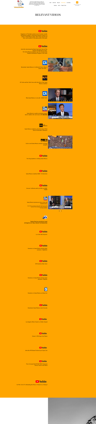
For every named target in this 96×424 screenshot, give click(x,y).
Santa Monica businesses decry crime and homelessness (36, 202)
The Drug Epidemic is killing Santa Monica (37, 158)
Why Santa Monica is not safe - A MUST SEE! (34, 98)
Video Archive (63, 2)
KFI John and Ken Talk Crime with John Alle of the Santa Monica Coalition (34, 82)
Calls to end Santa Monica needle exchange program (37, 144)
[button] (60, 65)
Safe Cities (54, 2)
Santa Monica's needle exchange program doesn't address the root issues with (35, 114)
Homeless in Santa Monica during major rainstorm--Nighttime (35, 249)
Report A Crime (63, 5)
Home (50, 2)
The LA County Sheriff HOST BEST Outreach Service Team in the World (37, 364)
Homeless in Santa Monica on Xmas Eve (35, 293)
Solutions (55, 5)
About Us (58, 2)
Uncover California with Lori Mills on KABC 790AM (36, 188)
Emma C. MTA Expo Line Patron (38, 336)
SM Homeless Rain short (40, 264)
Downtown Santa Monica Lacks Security (38, 307)
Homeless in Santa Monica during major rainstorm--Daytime (35, 278)
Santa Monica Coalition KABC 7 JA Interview (37, 173)
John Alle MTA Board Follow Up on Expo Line (36, 350)
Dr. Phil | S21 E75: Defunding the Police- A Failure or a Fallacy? (32, 384)
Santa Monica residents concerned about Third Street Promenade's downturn (37, 129)
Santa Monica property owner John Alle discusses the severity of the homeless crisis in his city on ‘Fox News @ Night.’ (37, 206)
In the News (68, 2)
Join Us (59, 5)
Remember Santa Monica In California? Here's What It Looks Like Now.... (34, 67)
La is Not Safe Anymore (40, 234)
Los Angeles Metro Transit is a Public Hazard (37, 321)
